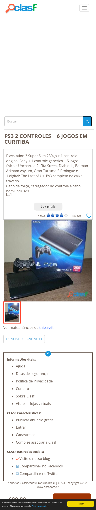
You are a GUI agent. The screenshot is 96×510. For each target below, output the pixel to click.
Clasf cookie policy (40, 506)
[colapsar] (84, 8)
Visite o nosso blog (33, 458)
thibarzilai (47, 327)
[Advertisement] (48, 64)
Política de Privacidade (34, 381)
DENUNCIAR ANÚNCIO (24, 339)
